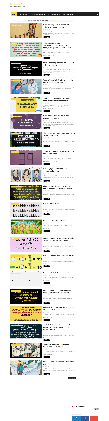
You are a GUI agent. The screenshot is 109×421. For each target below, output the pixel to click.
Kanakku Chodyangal (17, 185)
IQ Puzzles (14, 43)
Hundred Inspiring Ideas (16, 404)
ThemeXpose (19, 419)
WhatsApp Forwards (16, 115)
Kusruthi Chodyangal (16, 388)
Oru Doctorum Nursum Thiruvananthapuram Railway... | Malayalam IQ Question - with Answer (50, 45)
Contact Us (13, 400)
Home (13, 14)
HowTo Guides (14, 402)
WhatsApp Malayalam (38, 14)
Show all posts (51, 20)
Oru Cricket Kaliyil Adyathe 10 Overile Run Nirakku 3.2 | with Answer (57, 401)
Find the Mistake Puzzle (17, 359)
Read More (38, 37)
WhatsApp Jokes (67, 14)
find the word (15, 133)
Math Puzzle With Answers (18, 254)
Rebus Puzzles (14, 389)
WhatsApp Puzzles (23, 14)
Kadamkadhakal (15, 386)
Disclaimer (13, 398)
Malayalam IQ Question (17, 323)
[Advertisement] (85, 30)
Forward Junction (17, 4)
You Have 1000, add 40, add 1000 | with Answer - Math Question (58, 393)
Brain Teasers (15, 237)
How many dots (15, 271)
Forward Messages (53, 14)
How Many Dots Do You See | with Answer (49, 271)
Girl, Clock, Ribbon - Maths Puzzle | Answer (49, 253)
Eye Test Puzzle (15, 202)
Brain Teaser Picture (16, 25)
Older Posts (65, 375)
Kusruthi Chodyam (16, 63)
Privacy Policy (13, 396)
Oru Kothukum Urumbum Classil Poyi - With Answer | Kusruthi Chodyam (58, 387)
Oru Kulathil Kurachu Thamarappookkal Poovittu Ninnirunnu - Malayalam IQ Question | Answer (51, 324)
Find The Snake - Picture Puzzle (45, 219)
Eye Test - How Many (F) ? (44, 202)
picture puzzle (15, 151)
